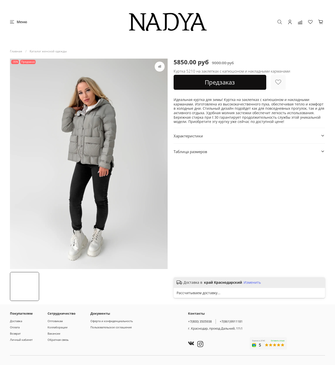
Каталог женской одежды (48, 51)
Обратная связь (58, 340)
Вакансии (54, 333)
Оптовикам (55, 321)
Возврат (15, 333)
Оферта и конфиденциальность (111, 321)
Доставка (16, 321)
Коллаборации (57, 327)
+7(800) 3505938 (200, 321)
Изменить (252, 282)
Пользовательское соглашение (111, 327)
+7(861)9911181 (231, 321)
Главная (16, 51)
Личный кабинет (21, 340)
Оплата (15, 327)
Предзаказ (220, 82)
